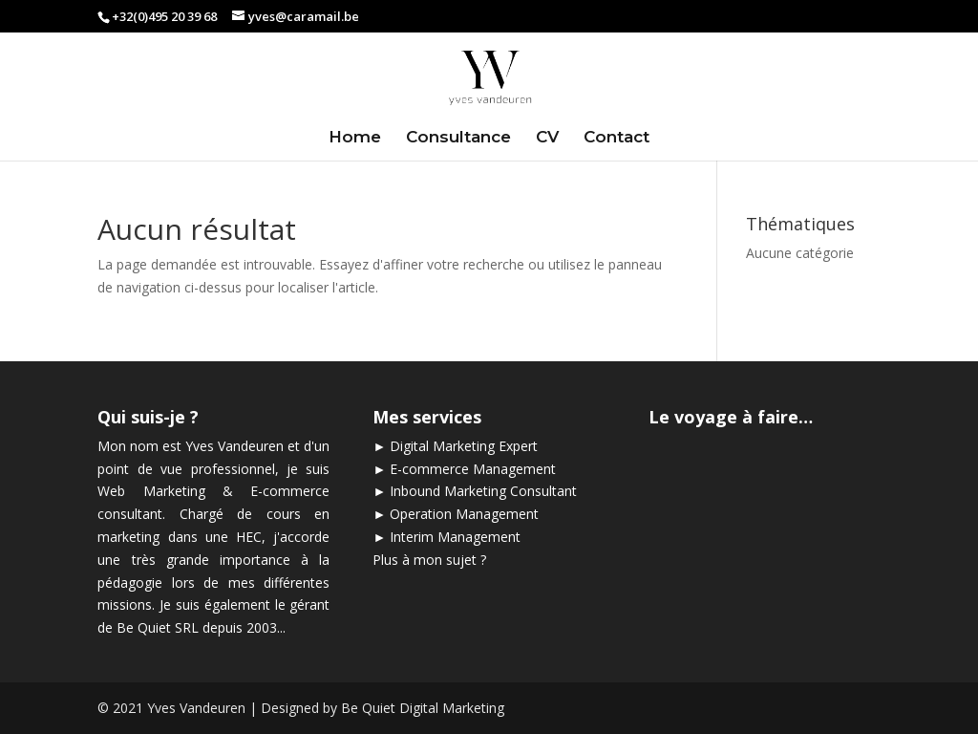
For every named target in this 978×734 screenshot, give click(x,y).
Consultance (458, 138)
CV (547, 138)
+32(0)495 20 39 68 (164, 16)
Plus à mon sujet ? (429, 559)
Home (355, 138)
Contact (616, 138)
